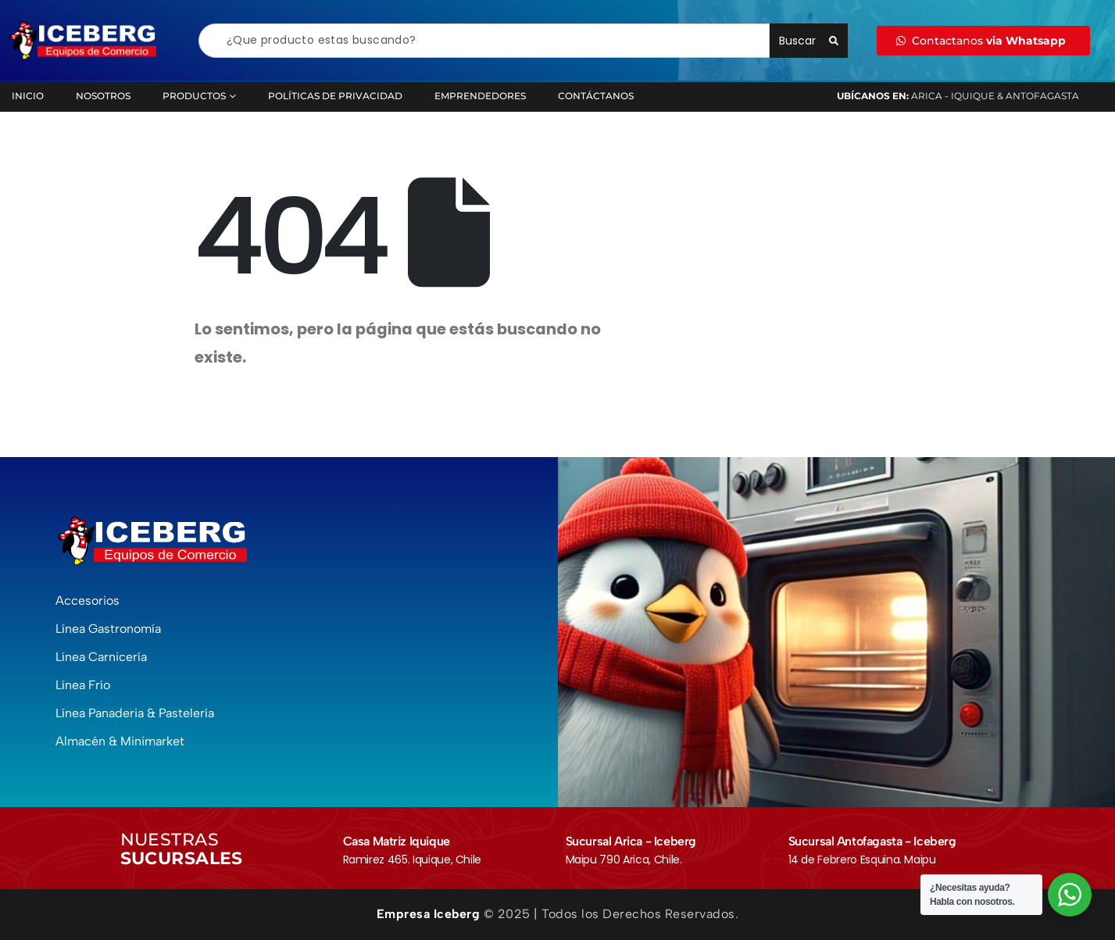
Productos (194, 96)
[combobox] (484, 40)
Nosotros (103, 96)
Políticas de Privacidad (335, 96)
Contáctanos (596, 96)
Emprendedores (480, 96)
